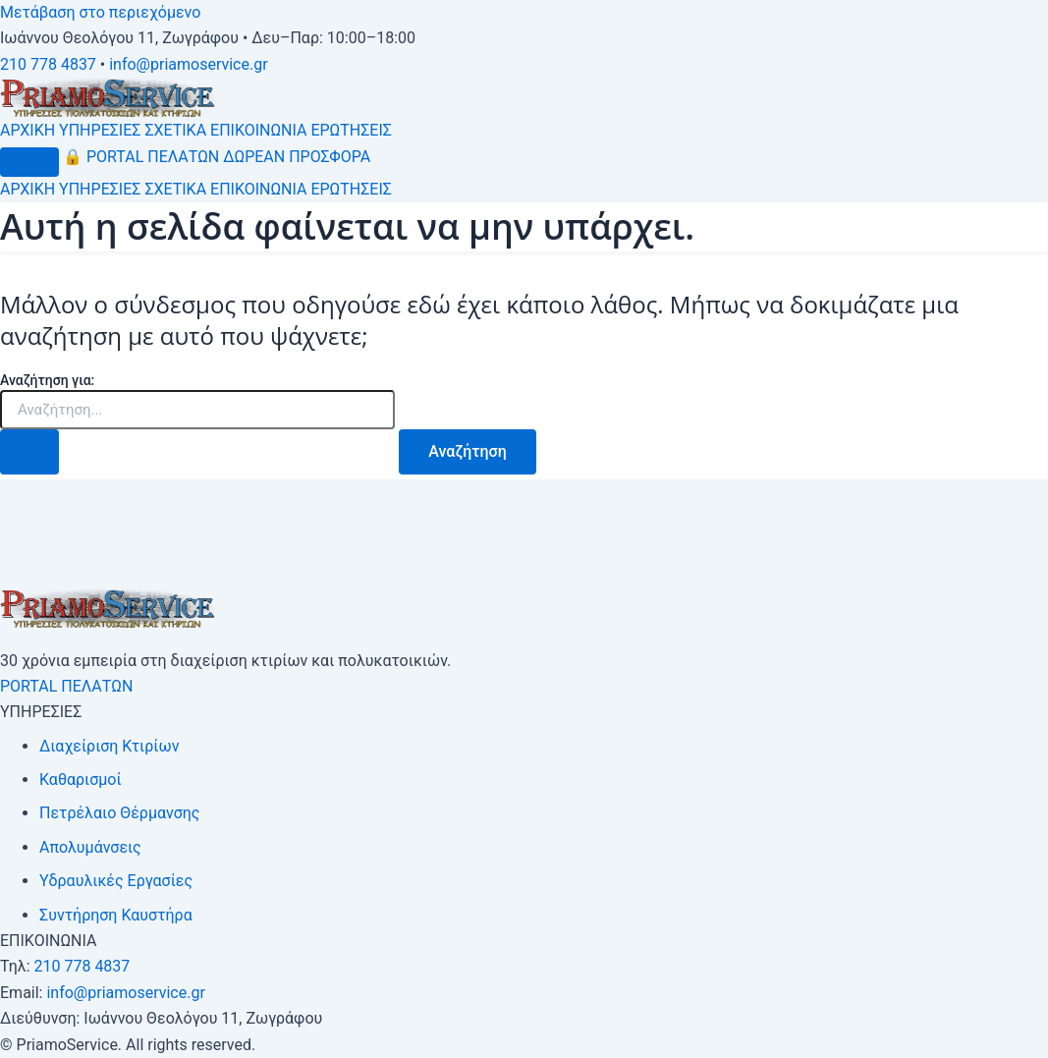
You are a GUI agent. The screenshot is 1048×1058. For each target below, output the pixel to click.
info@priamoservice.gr (188, 64)
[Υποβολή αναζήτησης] (29, 451)
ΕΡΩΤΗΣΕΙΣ (351, 130)
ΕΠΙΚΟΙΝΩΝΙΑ (258, 130)
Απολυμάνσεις (90, 847)
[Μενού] (29, 162)
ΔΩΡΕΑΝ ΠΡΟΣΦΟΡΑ (296, 156)
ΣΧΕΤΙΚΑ (175, 130)
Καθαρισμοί (80, 779)
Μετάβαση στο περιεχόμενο (100, 12)
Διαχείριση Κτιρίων (109, 746)
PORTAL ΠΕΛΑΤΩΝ (141, 156)
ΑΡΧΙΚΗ (27, 130)
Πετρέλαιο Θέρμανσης (119, 813)
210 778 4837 (48, 64)
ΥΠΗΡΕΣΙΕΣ (99, 130)
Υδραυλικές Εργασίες (116, 880)
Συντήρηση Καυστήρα (116, 915)
